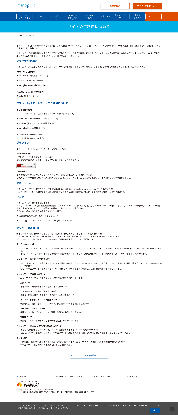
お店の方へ (105, 16)
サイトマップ (134, 376)
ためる (41, 16)
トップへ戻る (90, 355)
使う (57, 16)
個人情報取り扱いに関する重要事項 (68, 376)
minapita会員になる (73, 16)
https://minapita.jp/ (47, 205)
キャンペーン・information (121, 16)
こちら (64, 408)
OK (154, 410)
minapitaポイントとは (24, 16)
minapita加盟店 (89, 16)
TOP (20, 35)
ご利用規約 (22, 376)
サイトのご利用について (101, 376)
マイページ (153, 16)
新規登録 (115, 6)
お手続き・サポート (137, 16)
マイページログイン (147, 6)
